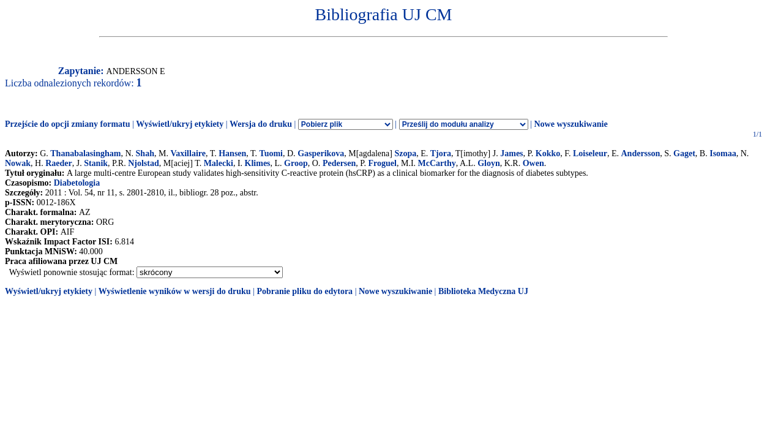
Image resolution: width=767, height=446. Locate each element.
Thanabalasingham (85, 153)
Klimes (258, 163)
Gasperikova (320, 153)
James (511, 153)
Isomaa (722, 153)
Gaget (684, 153)
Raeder (58, 163)
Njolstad (143, 163)
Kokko (548, 153)
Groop (296, 163)
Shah (145, 153)
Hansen (232, 153)
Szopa (405, 153)
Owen (533, 163)
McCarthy (437, 163)
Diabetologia (77, 182)
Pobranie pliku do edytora (304, 291)
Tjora (440, 153)
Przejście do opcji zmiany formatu (67, 124)
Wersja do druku (261, 124)
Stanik (96, 163)
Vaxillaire (188, 153)
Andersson (640, 153)
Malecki (218, 163)
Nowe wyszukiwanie (570, 124)
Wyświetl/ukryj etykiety (179, 124)
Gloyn (488, 163)
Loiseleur (590, 153)
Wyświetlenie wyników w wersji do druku (175, 291)
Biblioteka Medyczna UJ (483, 291)
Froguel (383, 163)
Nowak (18, 163)
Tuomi (271, 153)
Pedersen (339, 163)
